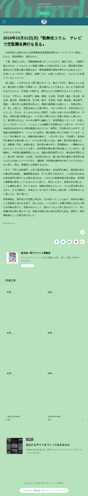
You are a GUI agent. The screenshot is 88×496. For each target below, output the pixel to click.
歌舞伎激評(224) (9, 223)
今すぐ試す (44, 13)
